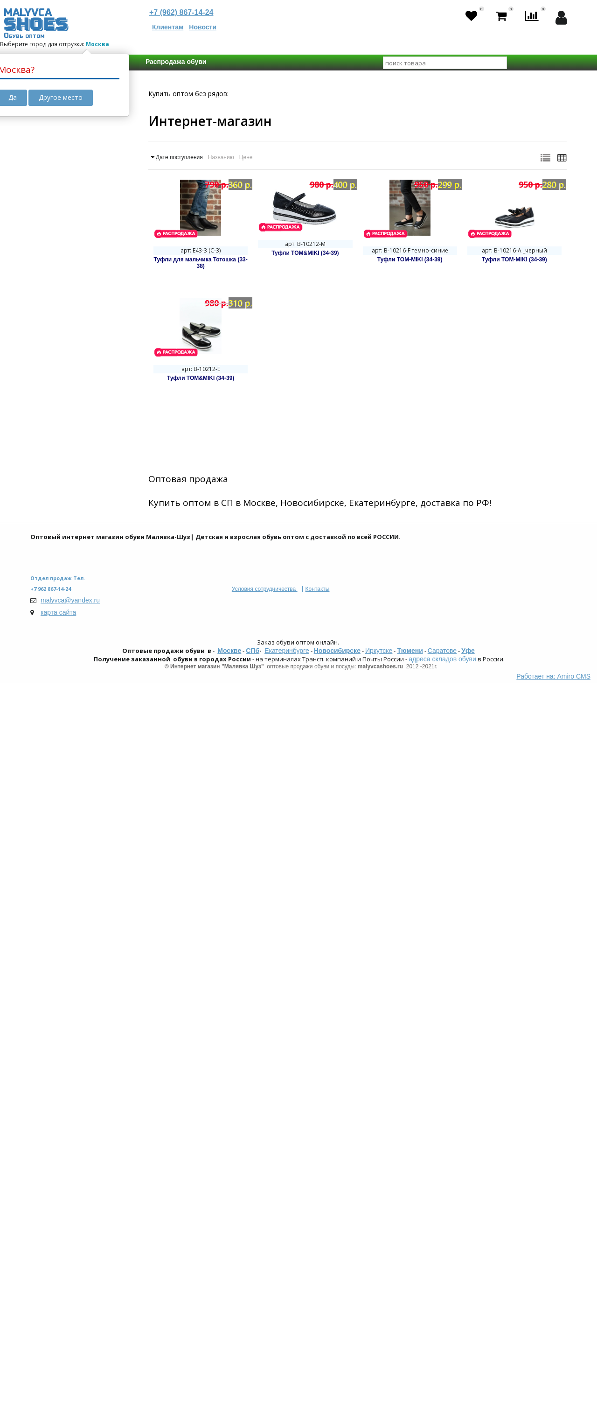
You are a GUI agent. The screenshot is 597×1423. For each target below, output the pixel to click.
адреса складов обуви (442, 1398)
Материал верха (66, 506)
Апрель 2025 (66, 272)
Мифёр (58, 1093)
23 (74, 898)
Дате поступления (179, 157)
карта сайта (58, 1352)
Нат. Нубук (63, 560)
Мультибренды (70, 1179)
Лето (55, 802)
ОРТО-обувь (66, 348)
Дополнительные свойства (68, 308)
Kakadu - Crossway (75, 1075)
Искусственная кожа (78, 532)
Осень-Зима (65, 830)
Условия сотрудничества (265, 1328)
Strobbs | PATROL (73, 1170)
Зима (55, 811)
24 (98, 898)
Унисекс (59, 713)
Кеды (55, 465)
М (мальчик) (65, 694)
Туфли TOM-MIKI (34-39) (410, 259)
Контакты (317, 1328)
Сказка (58, 1161)
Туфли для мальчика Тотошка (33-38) (201, 262)
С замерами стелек (70, 930)
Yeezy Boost (65, 357)
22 (51, 898)
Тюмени (410, 1390)
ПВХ (53, 551)
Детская (60, 753)
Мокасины (63, 474)
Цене (246, 157)
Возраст (53, 736)
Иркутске (378, 1390)
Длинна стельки (66, 970)
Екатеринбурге (286, 1390)
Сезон (49, 785)
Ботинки (60, 455)
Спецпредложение (70, 380)
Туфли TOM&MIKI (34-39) (305, 253)
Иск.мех (59, 646)
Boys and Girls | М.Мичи (82, 1056)
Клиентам (167, 27)
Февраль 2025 (68, 253)
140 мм (93, 1007)
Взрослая (61, 762)
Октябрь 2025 (68, 281)
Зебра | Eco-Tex (71, 1142)
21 (120, 887)
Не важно (62, 887)
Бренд (49, 1125)
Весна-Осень (67, 820)
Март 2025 (63, 263)
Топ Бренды (59, 1039)
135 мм (57, 1007)
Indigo (56, 1151)
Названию (221, 157)
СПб (252, 1390)
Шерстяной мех (71, 636)
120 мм (102, 986)
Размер (51, 871)
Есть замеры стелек (77, 947)
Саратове (442, 1390)
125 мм (57, 997)
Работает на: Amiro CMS (553, 1416)
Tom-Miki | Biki (68, 1065)
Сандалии (62, 446)
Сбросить (64, 1214)
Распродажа (66, 397)
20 (96, 887)
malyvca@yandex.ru (70, 1340)
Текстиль (61, 541)
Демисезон (64, 839)
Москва (97, 44)
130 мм (93, 997)
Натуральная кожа (75, 523)
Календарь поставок (73, 236)
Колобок (60, 1084)
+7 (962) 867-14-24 (181, 12)
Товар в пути (60, 177)
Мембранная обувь (77, 339)
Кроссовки (63, 437)
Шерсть (59, 627)
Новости (202, 27)
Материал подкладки (75, 592)
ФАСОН (50, 420)
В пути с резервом (69, 207)
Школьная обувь (73, 329)
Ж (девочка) (65, 704)
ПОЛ (46, 677)
